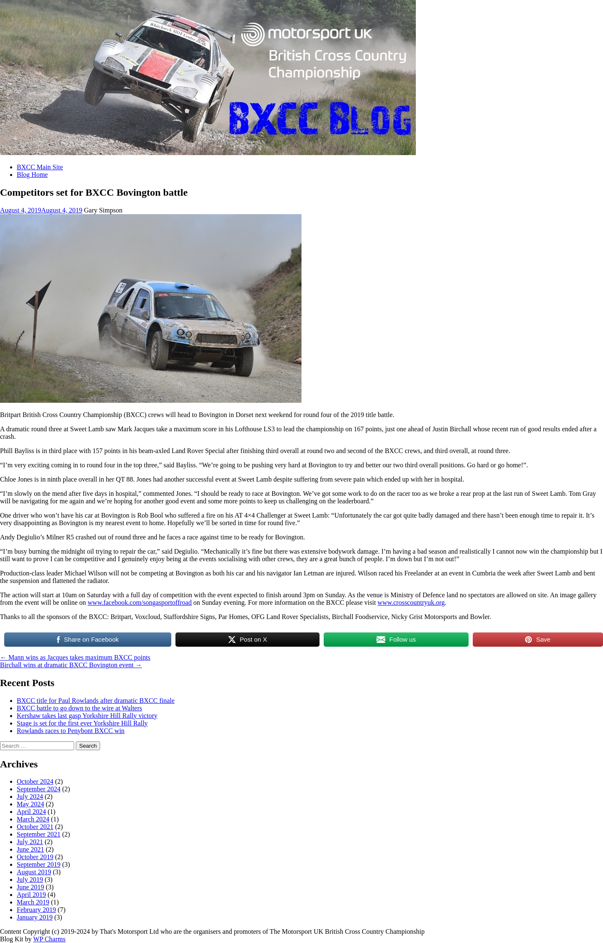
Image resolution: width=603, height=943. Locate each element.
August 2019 (34, 872)
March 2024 (33, 819)
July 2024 (30, 796)
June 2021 (30, 849)
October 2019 (35, 856)
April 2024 (31, 811)
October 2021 (35, 826)
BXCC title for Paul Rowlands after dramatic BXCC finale (96, 700)
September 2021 (38, 834)
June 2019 (30, 887)
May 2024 (30, 804)
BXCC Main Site (40, 167)
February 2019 (36, 909)
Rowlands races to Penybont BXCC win (70, 730)
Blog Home (32, 174)
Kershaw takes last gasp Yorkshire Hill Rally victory (87, 715)
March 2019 (33, 902)
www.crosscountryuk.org (411, 602)
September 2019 (38, 864)
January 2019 (35, 917)
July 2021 (30, 841)
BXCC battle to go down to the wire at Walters (79, 708)
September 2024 (38, 789)
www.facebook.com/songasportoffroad (139, 602)
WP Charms (49, 939)
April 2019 (31, 894)
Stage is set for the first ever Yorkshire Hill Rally (82, 723)
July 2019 (30, 879)
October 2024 (35, 781)
